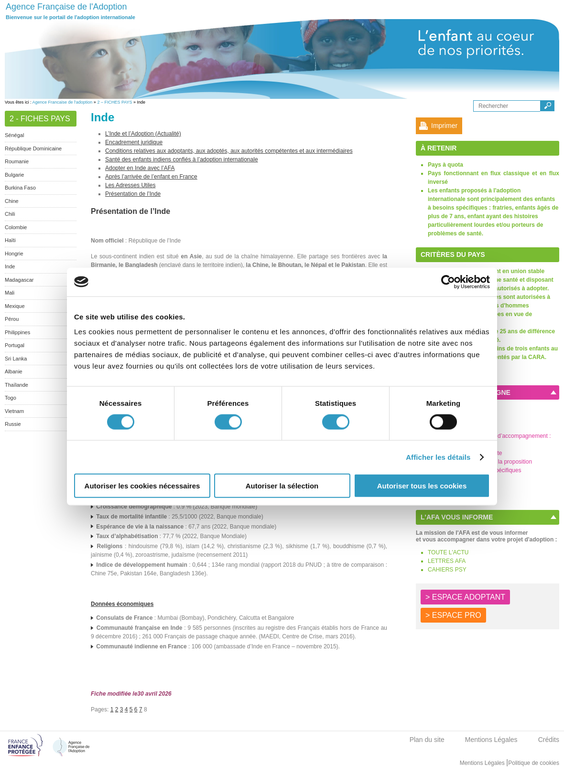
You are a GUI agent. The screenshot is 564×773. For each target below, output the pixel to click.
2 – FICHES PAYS (114, 102)
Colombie (16, 227)
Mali (9, 293)
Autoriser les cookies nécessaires (142, 486)
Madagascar (19, 280)
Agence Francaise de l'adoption (63, 102)
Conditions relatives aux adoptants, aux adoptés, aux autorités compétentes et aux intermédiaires (229, 151)
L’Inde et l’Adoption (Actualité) (143, 133)
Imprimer (444, 125)
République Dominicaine (33, 148)
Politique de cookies (533, 763)
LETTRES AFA (447, 561)
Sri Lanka (16, 358)
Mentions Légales (491, 739)
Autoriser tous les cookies (422, 486)
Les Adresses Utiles (130, 185)
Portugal (14, 345)
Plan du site (427, 739)
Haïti (10, 240)
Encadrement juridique (134, 142)
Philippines (17, 332)
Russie (13, 424)
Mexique (15, 306)
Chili (10, 214)
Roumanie (17, 161)
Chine (12, 201)
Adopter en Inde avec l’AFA (139, 168)
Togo (10, 398)
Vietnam (14, 411)
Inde (10, 266)
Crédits (548, 739)
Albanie (13, 371)
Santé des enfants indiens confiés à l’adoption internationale (181, 159)
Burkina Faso (20, 188)
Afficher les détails (438, 457)
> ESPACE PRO (453, 615)
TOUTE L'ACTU (448, 552)
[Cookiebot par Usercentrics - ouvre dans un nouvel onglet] (448, 282)
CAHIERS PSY (447, 569)
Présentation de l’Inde (133, 194)
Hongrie (14, 253)
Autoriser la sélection (282, 486)
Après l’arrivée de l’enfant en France (151, 176)
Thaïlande (16, 385)
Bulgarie (14, 175)
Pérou (12, 319)
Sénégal (14, 135)
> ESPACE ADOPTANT (465, 597)
